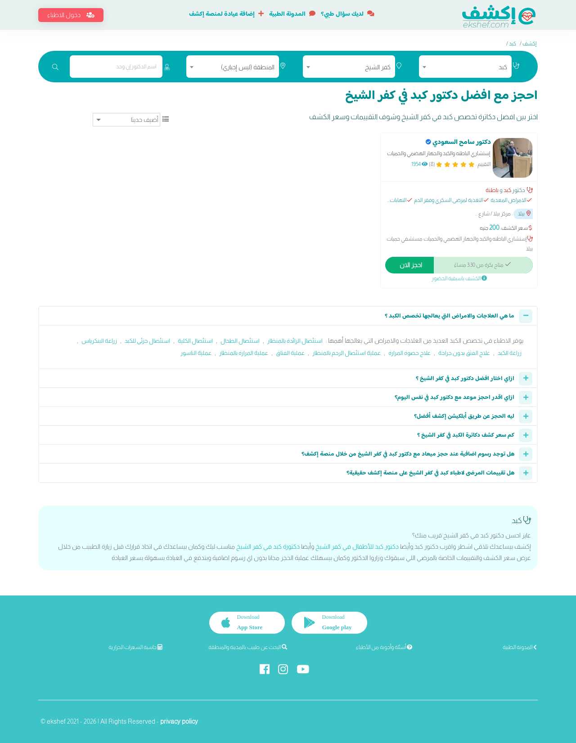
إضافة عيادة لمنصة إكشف (226, 14)
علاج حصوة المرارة (409, 352)
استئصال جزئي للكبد (147, 340)
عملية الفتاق (290, 352)
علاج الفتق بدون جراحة (464, 352)
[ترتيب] (126, 119)
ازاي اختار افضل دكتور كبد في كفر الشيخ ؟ (465, 379)
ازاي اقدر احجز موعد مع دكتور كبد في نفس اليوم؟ (454, 398)
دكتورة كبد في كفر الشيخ (268, 546)
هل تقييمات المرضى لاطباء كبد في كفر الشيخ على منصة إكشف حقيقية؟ (430, 473)
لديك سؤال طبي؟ (347, 14)
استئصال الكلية (195, 340)
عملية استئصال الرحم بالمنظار (346, 352)
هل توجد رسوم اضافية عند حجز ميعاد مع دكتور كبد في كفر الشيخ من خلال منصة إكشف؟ (408, 454)
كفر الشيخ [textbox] (378, 67)
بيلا (524, 213)
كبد (512, 43)
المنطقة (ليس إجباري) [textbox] (247, 67)
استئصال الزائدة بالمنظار (295, 340)
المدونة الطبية (292, 14)
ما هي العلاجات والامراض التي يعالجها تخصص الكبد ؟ (449, 316)
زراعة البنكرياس (99, 340)
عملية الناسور (196, 352)
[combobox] (465, 66)
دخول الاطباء (70, 14)
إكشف (529, 43)
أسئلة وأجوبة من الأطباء (384, 647)
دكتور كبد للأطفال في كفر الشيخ (357, 546)
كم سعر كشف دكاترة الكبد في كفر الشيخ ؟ (465, 435)
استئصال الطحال (240, 340)
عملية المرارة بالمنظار (243, 352)
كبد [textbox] (503, 67)
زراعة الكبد (510, 352)
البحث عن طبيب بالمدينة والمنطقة (247, 647)
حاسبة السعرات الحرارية (135, 647)
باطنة (492, 190)
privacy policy (179, 721)
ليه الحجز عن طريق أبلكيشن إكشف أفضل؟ (464, 416)
